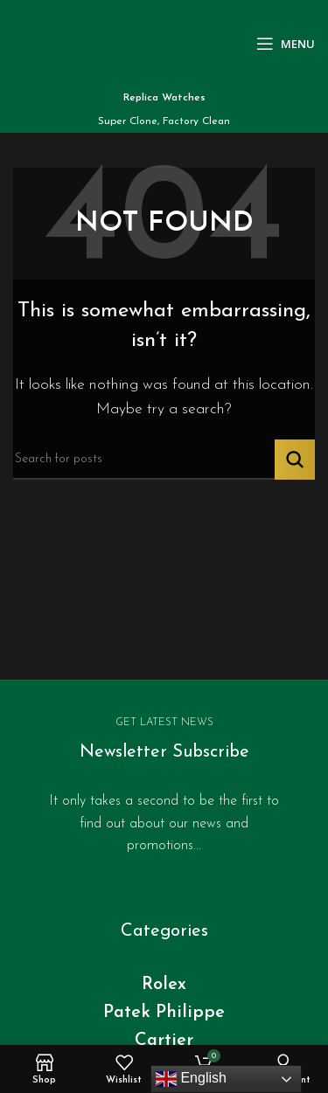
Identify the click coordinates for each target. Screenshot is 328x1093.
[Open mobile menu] (286, 43)
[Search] (164, 459)
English (191, 1079)
